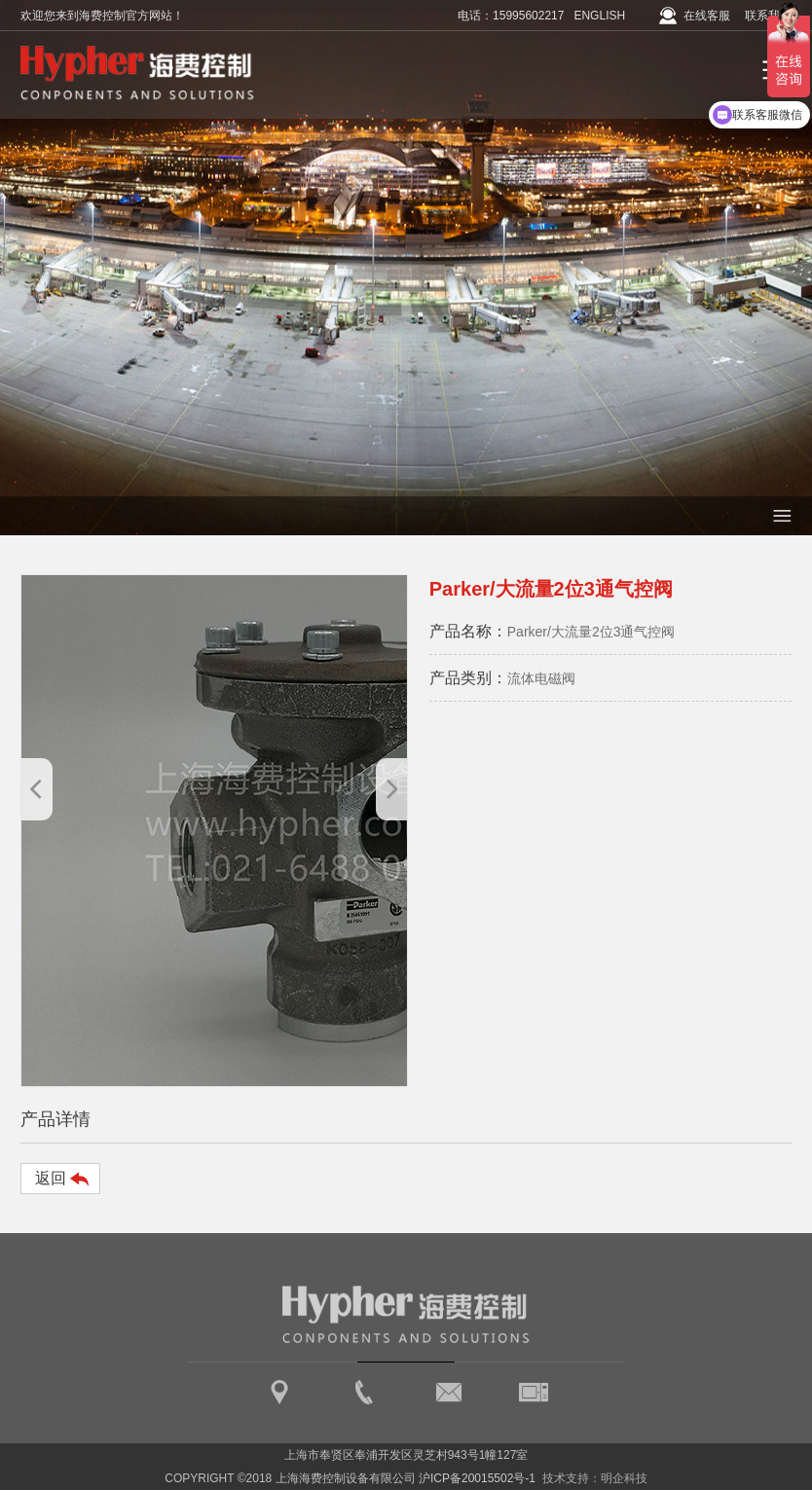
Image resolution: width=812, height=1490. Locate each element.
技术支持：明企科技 (594, 1478)
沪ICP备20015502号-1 (477, 1478)
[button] (391, 789)
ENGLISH (599, 15)
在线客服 (706, 15)
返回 (50, 1178)
